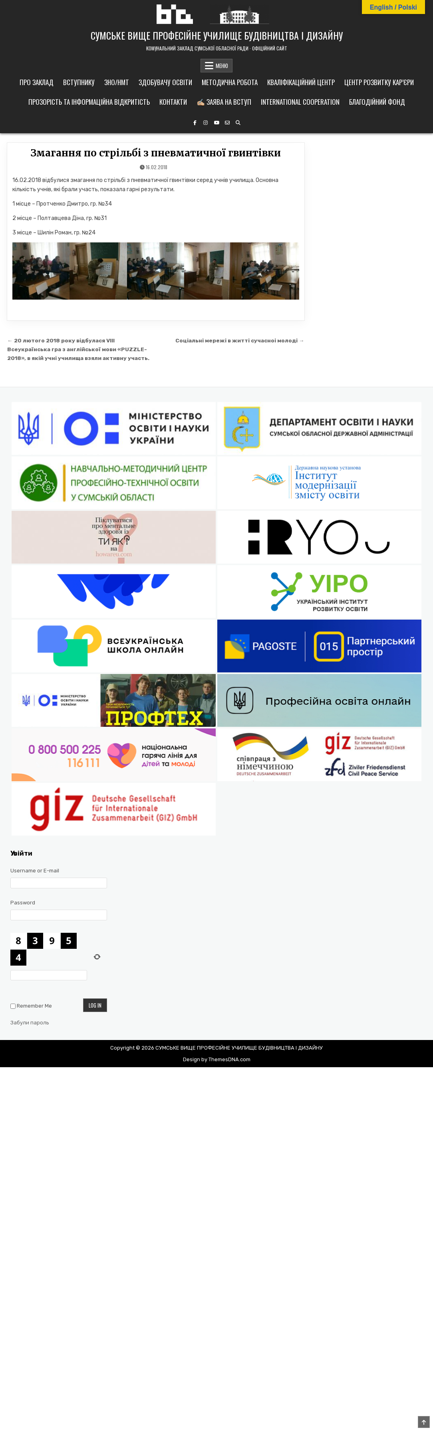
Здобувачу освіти (165, 82)
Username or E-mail (34, 871)
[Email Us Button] (227, 123)
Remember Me (34, 1006)
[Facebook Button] (195, 123)
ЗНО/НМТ (116, 82)
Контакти (173, 102)
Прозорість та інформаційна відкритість (89, 102)
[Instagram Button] (206, 123)
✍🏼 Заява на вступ (224, 102)
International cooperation (300, 102)
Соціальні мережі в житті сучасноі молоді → (239, 340)
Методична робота (230, 82)
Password (22, 903)
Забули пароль (29, 1022)
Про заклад (37, 82)
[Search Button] (238, 123)
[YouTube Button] (216, 123)
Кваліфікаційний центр (301, 82)
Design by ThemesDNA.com (216, 1059)
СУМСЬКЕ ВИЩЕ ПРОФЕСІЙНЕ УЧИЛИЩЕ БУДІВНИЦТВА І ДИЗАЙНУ (217, 35)
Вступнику (79, 82)
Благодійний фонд (377, 102)
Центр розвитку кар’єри (379, 82)
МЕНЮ (222, 66)
